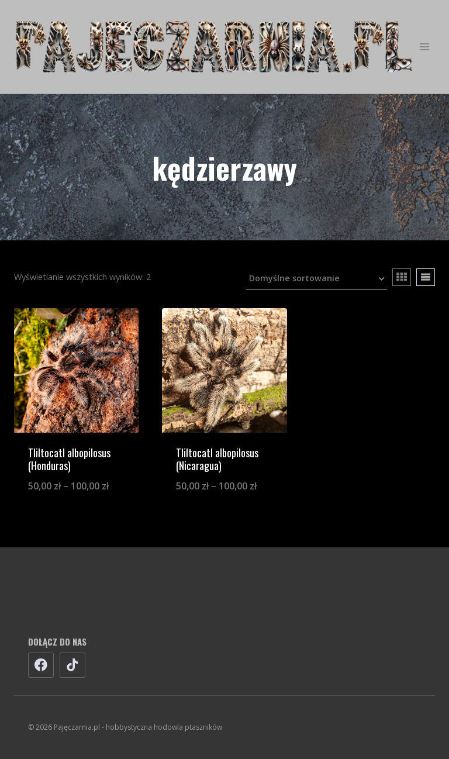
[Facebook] (41, 665)
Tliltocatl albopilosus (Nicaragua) (217, 459)
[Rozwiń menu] (424, 46)
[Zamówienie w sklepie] (316, 279)
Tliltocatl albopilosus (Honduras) (69, 459)
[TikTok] (72, 665)
